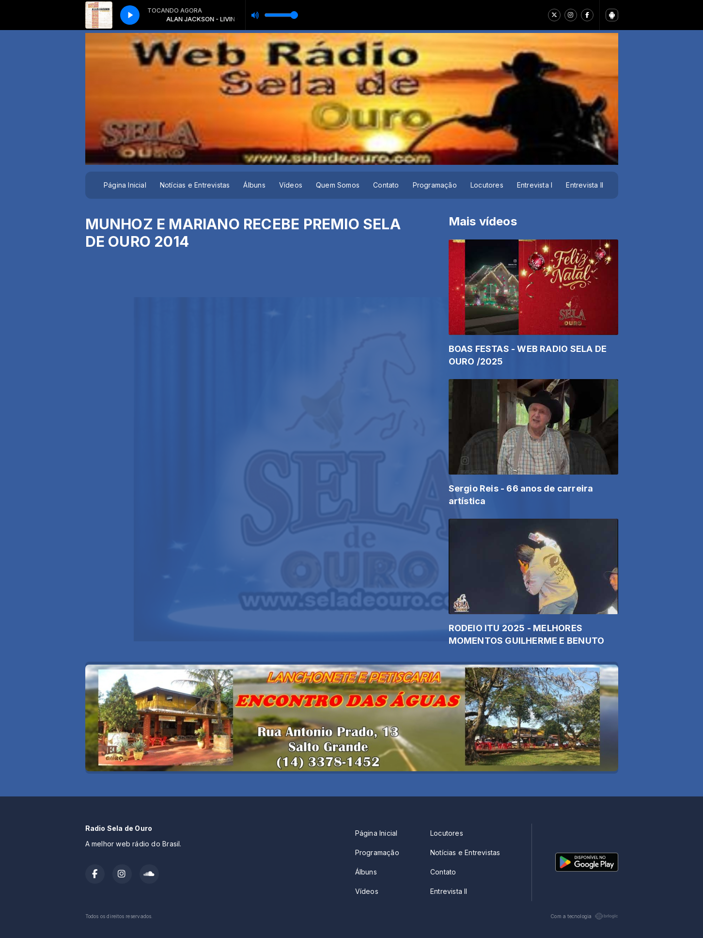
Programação (435, 185)
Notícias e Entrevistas (195, 185)
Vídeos (290, 185)
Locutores (486, 185)
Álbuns (254, 185)
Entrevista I (535, 185)
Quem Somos (337, 185)
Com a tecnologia (584, 916)
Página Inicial (125, 185)
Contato (386, 185)
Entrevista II (584, 185)
